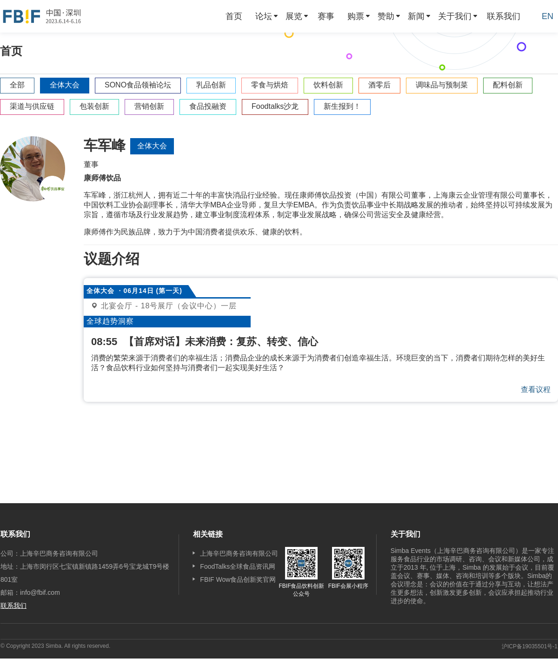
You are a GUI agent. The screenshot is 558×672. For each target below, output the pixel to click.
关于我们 (455, 16)
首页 (234, 16)
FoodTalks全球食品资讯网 (237, 566)
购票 (355, 16)
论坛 (263, 16)
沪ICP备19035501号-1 (530, 646)
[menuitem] (234, 16)
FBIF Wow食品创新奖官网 (238, 579)
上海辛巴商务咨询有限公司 (239, 553)
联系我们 (503, 16)
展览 (294, 16)
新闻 (416, 16)
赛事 (326, 16)
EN (547, 16)
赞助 (386, 16)
